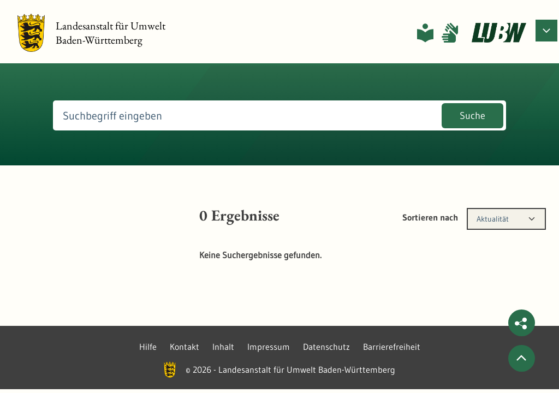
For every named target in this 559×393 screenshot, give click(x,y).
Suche (472, 116)
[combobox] (506, 219)
